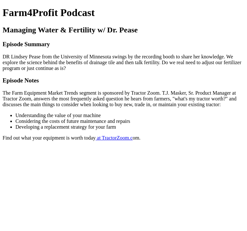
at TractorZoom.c (114, 138)
